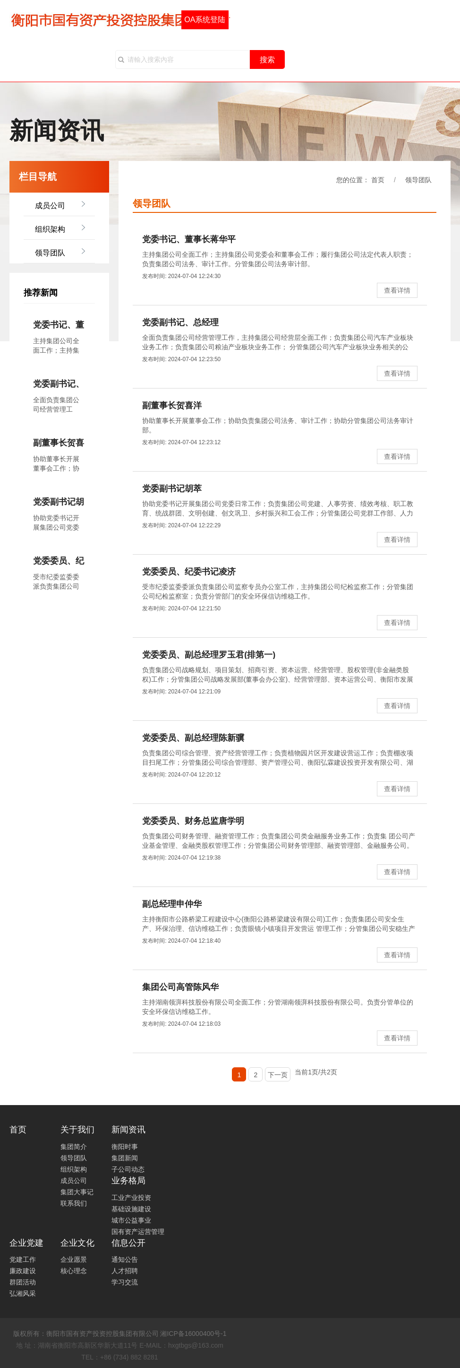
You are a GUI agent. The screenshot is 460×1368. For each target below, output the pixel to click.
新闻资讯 (128, 1129)
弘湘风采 (22, 1293)
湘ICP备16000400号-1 (193, 1333)
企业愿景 (73, 1259)
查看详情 (397, 290)
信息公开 (128, 1243)
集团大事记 (77, 1192)
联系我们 (73, 1203)
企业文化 (77, 1243)
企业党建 (26, 1243)
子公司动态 (128, 1169)
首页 (17, 1129)
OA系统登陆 (204, 20)
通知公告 (124, 1259)
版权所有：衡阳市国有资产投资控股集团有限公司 (86, 1333)
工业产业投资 (131, 1197)
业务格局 (128, 1180)
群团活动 (22, 1282)
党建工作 (22, 1259)
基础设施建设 (131, 1209)
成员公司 (50, 206)
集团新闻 (124, 1158)
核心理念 (73, 1271)
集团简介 (73, 1146)
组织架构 (50, 229)
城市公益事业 (131, 1220)
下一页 (278, 1075)
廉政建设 (22, 1271)
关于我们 (77, 1129)
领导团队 (50, 253)
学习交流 (124, 1282)
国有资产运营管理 (137, 1231)
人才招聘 (124, 1271)
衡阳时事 (124, 1146)
